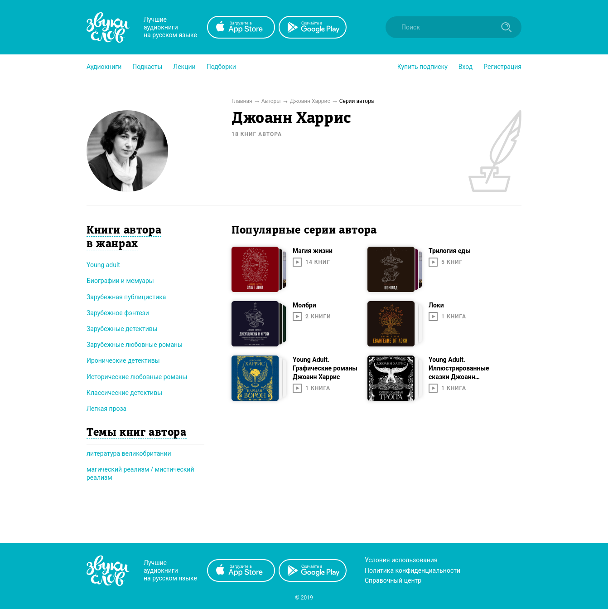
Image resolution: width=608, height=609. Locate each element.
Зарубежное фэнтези (118, 313)
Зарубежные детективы (122, 328)
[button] (104, 67)
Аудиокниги (104, 66)
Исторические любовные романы (137, 376)
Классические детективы (124, 392)
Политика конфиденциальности (412, 570)
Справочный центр (393, 580)
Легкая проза (106, 408)
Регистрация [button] (502, 66)
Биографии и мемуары (120, 280)
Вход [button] (465, 66)
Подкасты (147, 66)
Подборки (221, 66)
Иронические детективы (123, 360)
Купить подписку (422, 66)
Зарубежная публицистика (126, 297)
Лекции (184, 66)
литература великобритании (129, 453)
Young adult (103, 264)
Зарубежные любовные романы (135, 344)
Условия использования (401, 560)
